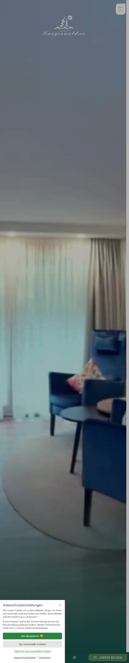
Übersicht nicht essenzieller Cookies (32, 651)
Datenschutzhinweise (25, 657)
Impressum (45, 657)
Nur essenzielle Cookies (32, 644)
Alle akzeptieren (32, 636)
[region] (32, 619)
